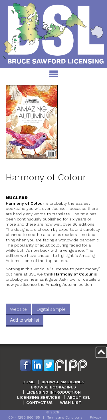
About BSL (78, 397)
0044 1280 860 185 (24, 417)
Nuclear (17, 197)
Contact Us (39, 402)
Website (18, 309)
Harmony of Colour (46, 177)
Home (29, 382)
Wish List (70, 402)
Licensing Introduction (54, 392)
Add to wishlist (24, 320)
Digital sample (51, 309)
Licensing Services (38, 397)
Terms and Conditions (64, 417)
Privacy (95, 417)
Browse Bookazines (53, 387)
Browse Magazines (63, 382)
